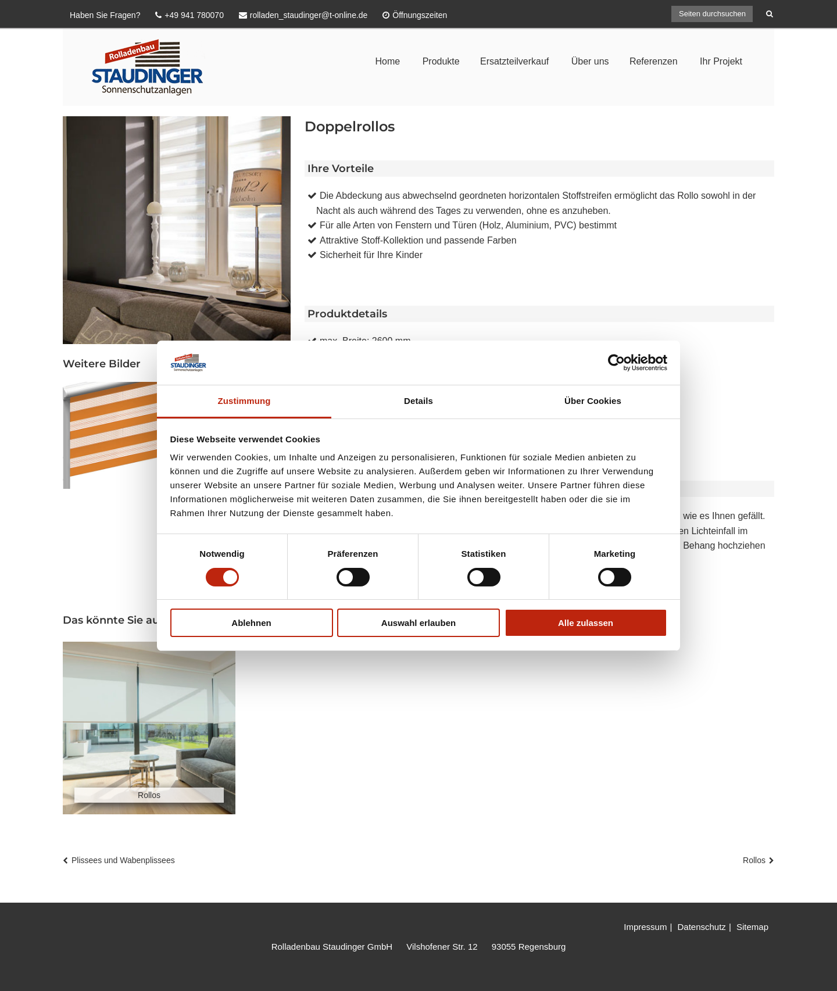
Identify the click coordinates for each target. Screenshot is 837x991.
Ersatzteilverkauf (514, 61)
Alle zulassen (585, 623)
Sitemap (752, 927)
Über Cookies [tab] (592, 401)
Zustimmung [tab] (244, 401)
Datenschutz (701, 927)
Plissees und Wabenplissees (123, 860)
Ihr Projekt (721, 61)
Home (387, 61)
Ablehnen (251, 623)
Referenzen (653, 61)
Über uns (590, 61)
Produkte (441, 61)
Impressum (645, 927)
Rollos (754, 860)
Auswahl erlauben (418, 623)
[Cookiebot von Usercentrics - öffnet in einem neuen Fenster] (616, 362)
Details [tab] (418, 401)
